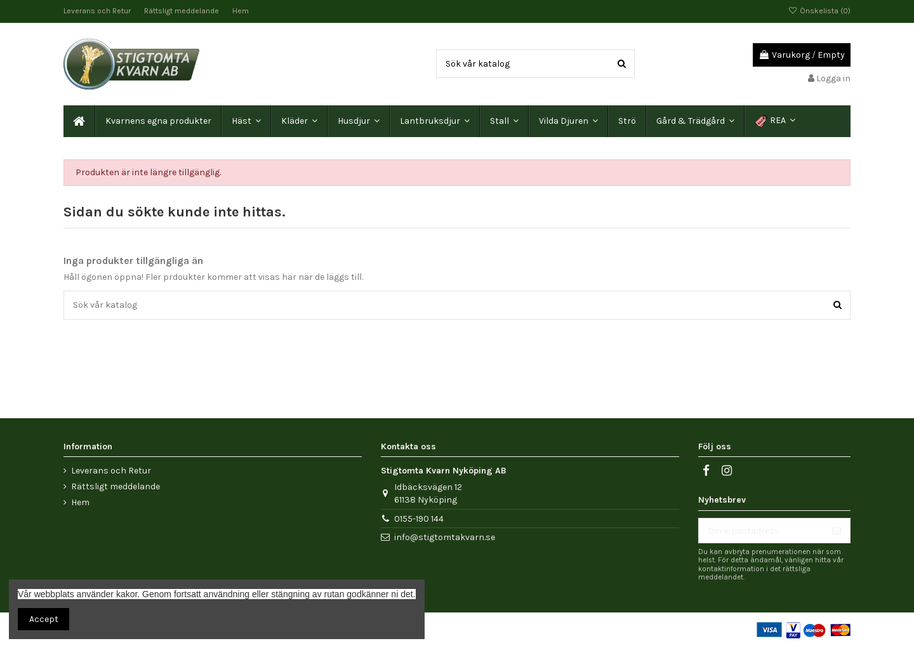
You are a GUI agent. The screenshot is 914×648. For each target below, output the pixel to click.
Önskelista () (819, 10)
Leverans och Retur (98, 10)
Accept (43, 619)
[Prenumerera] (836, 531)
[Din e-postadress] (761, 531)
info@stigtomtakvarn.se (444, 537)
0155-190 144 (419, 518)
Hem (240, 10)
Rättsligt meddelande (182, 10)
